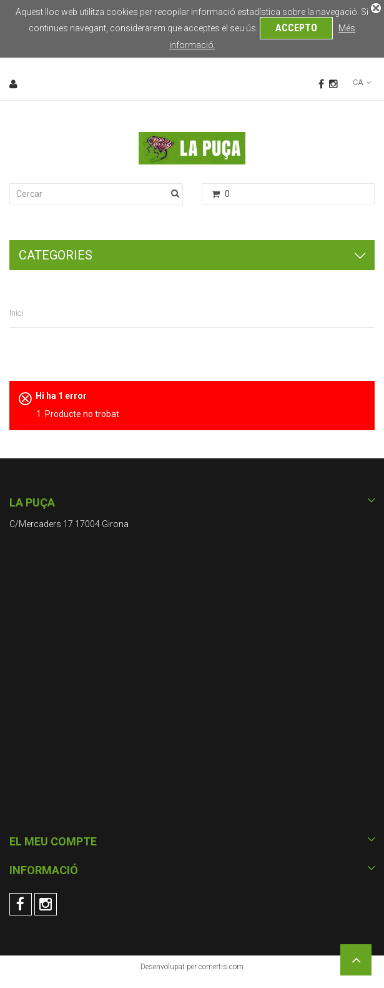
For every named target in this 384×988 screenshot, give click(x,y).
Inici (16, 313)
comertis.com (221, 966)
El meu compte (53, 841)
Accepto (296, 28)
